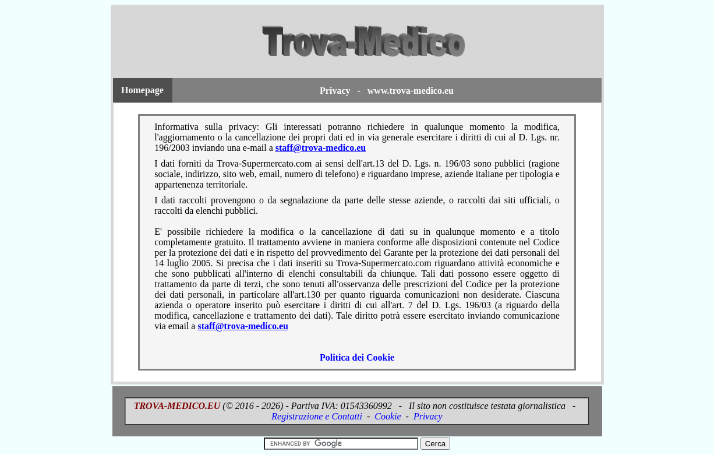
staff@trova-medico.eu (320, 148)
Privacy (428, 416)
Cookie (387, 416)
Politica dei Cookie (357, 357)
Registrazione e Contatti (316, 416)
